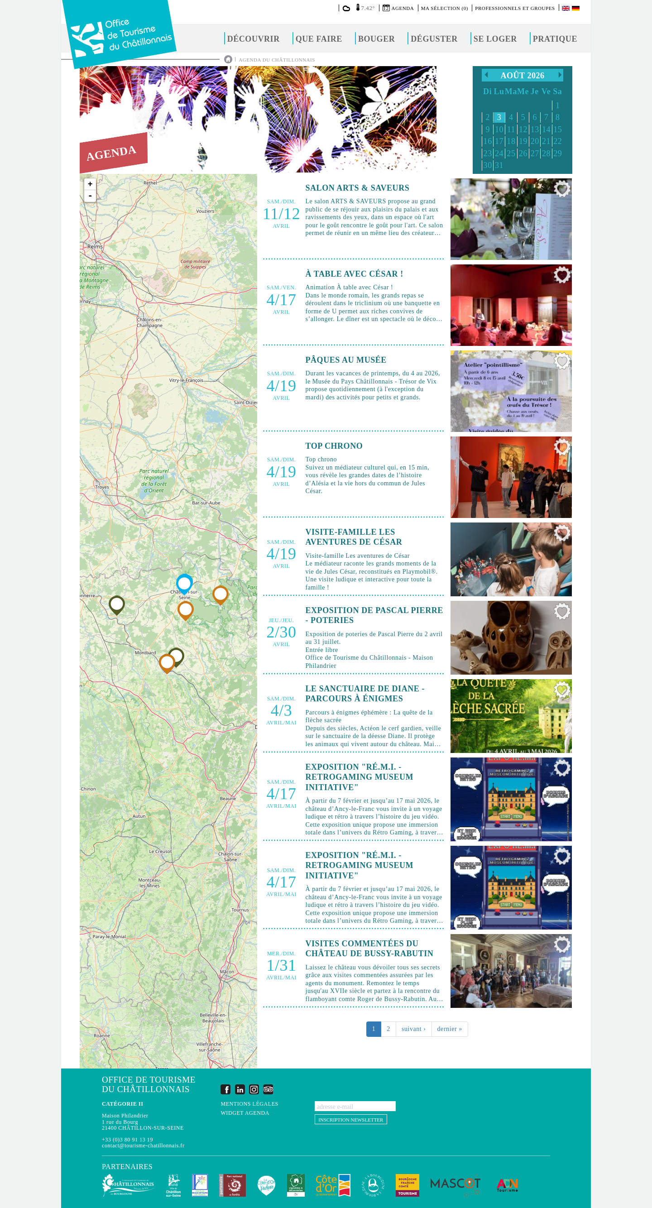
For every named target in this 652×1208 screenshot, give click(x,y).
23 (488, 153)
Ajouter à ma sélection (562, 191)
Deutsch (576, 8)
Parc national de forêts (232, 1185)
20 (535, 141)
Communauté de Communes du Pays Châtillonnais (128, 1185)
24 (499, 153)
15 (557, 129)
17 (499, 141)
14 (546, 129)
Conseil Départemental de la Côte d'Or (333, 1185)
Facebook (225, 1089)
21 (546, 141)
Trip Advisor (268, 1089)
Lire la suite (417, 219)
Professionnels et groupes (515, 8)
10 (499, 129)
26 (523, 153)
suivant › (414, 1029)
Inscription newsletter (350, 1119)
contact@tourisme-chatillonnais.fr (143, 1145)
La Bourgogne (373, 1185)
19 (523, 141)
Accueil (228, 59)
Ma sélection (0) (444, 8)
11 (511, 129)
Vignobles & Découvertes (296, 1185)
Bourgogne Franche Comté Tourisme (407, 1185)
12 (523, 129)
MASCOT (455, 1185)
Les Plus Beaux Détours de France (200, 1185)
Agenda (403, 8)
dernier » (449, 1029)
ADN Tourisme (507, 1185)
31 (499, 165)
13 (535, 129)
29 (557, 153)
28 (546, 153)
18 (511, 141)
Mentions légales (249, 1104)
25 (511, 153)
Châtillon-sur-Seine (173, 1185)
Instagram (254, 1089)
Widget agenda (245, 1113)
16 (488, 141)
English (566, 8)
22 (557, 141)
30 (488, 165)
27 (535, 153)
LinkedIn (240, 1089)
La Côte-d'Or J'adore (266, 1185)
